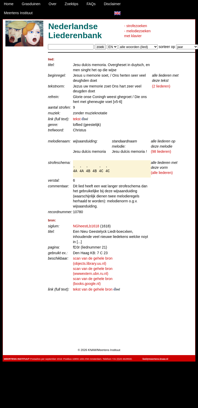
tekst (80, 119)
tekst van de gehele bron (96, 289)
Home (8, 4)
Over (52, 4)
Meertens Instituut (18, 13)
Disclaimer (112, 4)
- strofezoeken (135, 26)
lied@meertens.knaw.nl (155, 359)
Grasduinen (31, 4)
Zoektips (71, 4)
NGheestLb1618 (86, 226)
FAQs (91, 4)
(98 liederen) (161, 151)
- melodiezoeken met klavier (137, 33)
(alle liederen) (162, 173)
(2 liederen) (161, 86)
